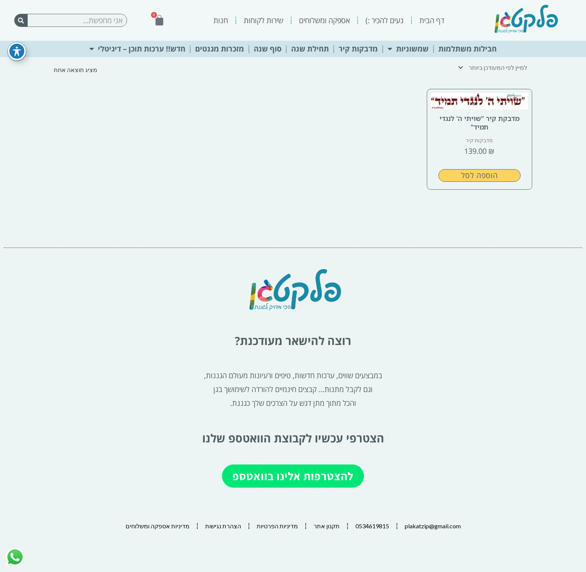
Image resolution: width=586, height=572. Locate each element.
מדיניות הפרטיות (277, 525)
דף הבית (431, 20)
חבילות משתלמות (467, 49)
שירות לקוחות (263, 20)
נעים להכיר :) (385, 20)
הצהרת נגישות (223, 525)
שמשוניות (408, 48)
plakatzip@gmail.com (433, 525)
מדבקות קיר (358, 49)
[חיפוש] (21, 20)
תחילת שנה (310, 49)
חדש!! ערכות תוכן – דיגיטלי (137, 48)
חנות (220, 20)
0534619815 (372, 525)
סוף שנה (267, 49)
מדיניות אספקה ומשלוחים (157, 525)
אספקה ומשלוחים (324, 20)
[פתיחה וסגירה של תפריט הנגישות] (17, 39)
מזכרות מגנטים (219, 49)
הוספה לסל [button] (479, 175)
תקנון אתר (327, 525)
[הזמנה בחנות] (494, 67)
